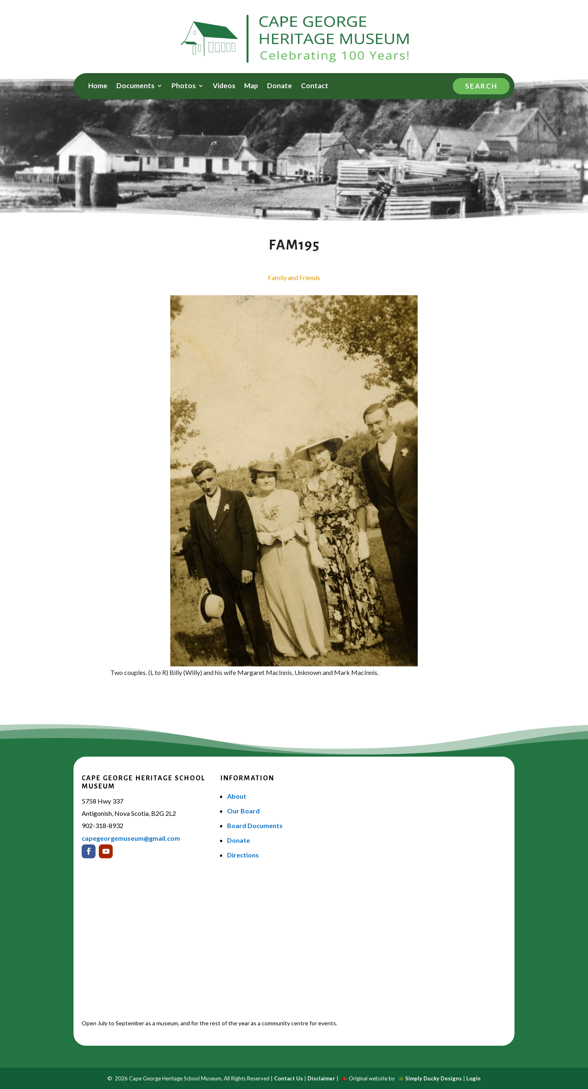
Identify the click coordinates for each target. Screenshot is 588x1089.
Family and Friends (294, 277)
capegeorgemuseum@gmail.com (131, 838)
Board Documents (255, 825)
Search (481, 86)
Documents (135, 86)
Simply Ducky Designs (433, 1078)
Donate (279, 86)
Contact (314, 86)
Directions (243, 855)
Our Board (243, 811)
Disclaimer (321, 1078)
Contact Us (288, 1078)
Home (97, 86)
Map (251, 86)
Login (473, 1078)
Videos (224, 86)
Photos (184, 86)
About (236, 796)
